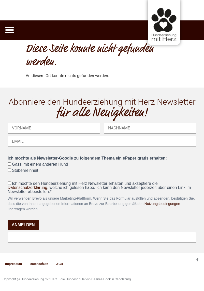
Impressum (13, 264)
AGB (59, 264)
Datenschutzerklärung (27, 187)
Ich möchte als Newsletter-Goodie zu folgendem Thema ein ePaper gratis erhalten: (87, 158)
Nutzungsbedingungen (162, 204)
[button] (10, 30)
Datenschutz (39, 264)
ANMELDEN (23, 225)
